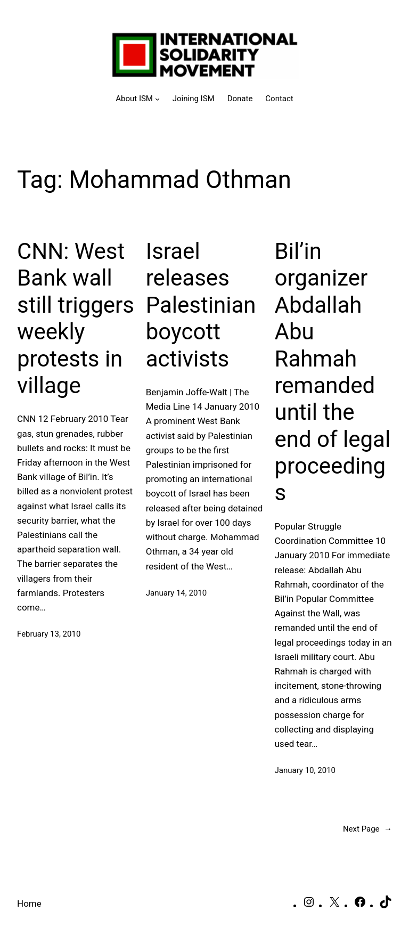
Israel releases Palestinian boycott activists (201, 305)
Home (29, 903)
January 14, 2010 (176, 593)
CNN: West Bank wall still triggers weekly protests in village (75, 318)
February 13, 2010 (48, 634)
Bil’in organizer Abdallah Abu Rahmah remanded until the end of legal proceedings (333, 372)
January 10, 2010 (305, 770)
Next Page (367, 829)
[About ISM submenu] (138, 98)
